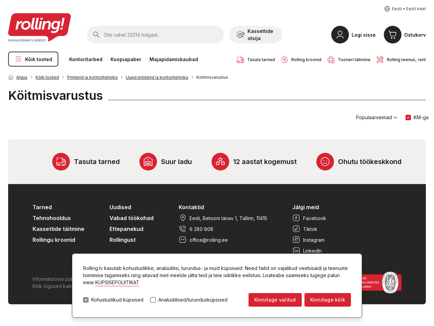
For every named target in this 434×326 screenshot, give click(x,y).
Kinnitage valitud (275, 300)
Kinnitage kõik (327, 300)
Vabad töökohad (132, 218)
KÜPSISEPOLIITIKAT (117, 282)
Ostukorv (415, 35)
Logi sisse (364, 35)
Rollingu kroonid (54, 239)
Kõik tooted (33, 59)
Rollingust (123, 239)
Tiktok (304, 229)
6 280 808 (196, 229)
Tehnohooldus (52, 218)
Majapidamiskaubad (174, 59)
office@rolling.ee (203, 240)
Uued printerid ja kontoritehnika (157, 77)
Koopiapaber (126, 59)
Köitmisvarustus (212, 77)
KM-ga (421, 117)
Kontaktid (191, 207)
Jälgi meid (305, 207)
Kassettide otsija (255, 34)
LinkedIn (307, 251)
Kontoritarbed (85, 59)
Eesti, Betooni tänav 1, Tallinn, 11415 (223, 218)
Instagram (308, 240)
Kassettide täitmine (58, 228)
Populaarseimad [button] (376, 117)
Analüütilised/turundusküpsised (193, 300)
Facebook (309, 218)
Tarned (42, 207)
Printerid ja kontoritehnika (92, 77)
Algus (21, 77)
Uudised (120, 207)
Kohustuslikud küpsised (117, 300)
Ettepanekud (126, 228)
